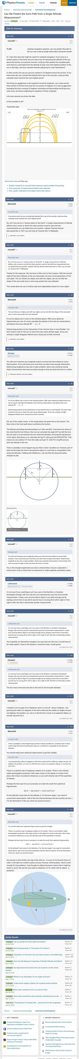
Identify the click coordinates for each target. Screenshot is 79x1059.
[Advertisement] (39, 162)
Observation (46, 21)
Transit (7, 23)
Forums (42, 3)
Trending (53, 3)
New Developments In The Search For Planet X (32, 948)
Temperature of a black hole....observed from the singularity (38, 1003)
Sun (62, 21)
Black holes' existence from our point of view (30, 990)
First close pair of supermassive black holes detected (29, 188)
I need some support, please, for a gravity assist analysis (35, 983)
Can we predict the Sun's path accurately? (30, 942)
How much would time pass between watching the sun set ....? (38, 996)
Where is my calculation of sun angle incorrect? (32, 977)
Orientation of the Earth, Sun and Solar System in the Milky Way (38, 955)
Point (57, 21)
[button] (35, 3)
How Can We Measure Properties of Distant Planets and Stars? (38, 961)
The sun (67, 21)
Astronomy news (11, 181)
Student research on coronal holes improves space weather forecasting (36, 186)
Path (53, 21)
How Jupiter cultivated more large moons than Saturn (29, 191)
